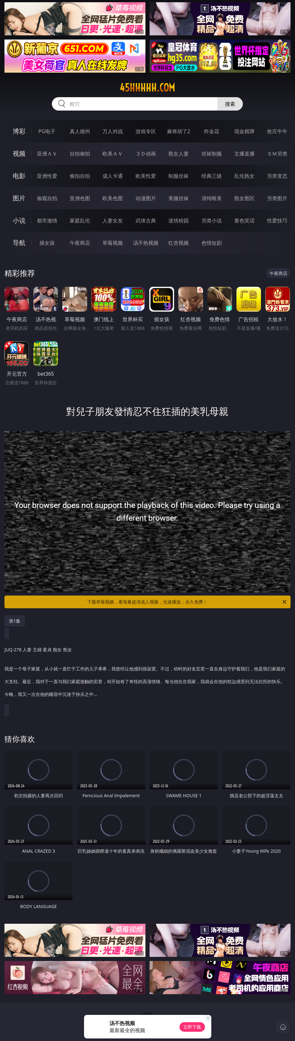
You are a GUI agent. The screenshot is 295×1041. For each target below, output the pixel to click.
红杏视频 (178, 242)
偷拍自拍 (80, 175)
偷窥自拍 (47, 198)
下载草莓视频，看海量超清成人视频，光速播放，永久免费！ (187, 602)
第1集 (14, 621)
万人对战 (112, 131)
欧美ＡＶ (112, 153)
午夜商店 (80, 242)
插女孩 (47, 242)
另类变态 (277, 175)
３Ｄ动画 (146, 153)
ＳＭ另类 (277, 153)
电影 (19, 175)
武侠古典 (146, 220)
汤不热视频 (145, 242)
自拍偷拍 (80, 153)
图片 (19, 198)
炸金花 (211, 131)
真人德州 (80, 131)
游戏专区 (146, 131)
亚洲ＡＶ (47, 153)
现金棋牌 (244, 131)
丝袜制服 (211, 153)
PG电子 (47, 131)
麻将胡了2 (178, 131)
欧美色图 (112, 198)
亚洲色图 (80, 198)
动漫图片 (146, 198)
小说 (19, 220)
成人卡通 (112, 175)
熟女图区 (244, 198)
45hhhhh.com (147, 87)
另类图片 (277, 198)
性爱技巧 (277, 220)
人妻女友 (112, 220)
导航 (19, 242)
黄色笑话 (244, 220)
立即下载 (192, 1027)
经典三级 (211, 175)
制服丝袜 (178, 175)
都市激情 (47, 220)
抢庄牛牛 (277, 131)
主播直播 (244, 153)
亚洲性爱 (47, 175)
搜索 (230, 103)
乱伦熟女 (244, 175)
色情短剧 (211, 242)
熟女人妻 (178, 153)
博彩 (19, 131)
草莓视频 (112, 242)
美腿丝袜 (178, 198)
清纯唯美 (211, 198)
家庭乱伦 (80, 220)
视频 (19, 153)
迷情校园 (178, 220)
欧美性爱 (146, 175)
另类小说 (211, 220)
